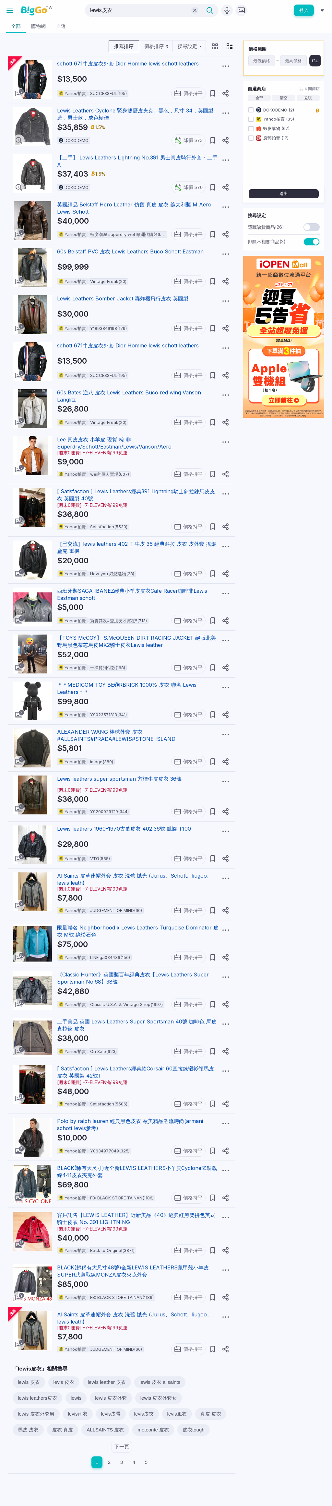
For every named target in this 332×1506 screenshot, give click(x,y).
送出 (283, 193)
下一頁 (121, 1446)
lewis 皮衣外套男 (36, 1414)
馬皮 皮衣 (28, 1429)
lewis (76, 1398)
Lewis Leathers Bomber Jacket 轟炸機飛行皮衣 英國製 (122, 298)
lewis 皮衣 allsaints (159, 1382)
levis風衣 (177, 1414)
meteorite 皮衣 (153, 1429)
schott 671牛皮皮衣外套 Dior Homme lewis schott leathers (128, 63)
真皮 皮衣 (210, 1414)
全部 (259, 98)
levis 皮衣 (63, 1382)
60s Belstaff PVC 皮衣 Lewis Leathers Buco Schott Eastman (130, 251)
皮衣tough (194, 1429)
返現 (308, 98)
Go (315, 60)
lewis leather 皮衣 (107, 1382)
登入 (304, 10)
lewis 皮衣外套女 (158, 1398)
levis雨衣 (78, 1414)
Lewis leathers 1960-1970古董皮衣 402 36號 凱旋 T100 (124, 828)
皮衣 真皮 (62, 1429)
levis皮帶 (111, 1414)
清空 (284, 98)
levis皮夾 (144, 1414)
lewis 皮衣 (29, 1382)
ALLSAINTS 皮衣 (105, 1429)
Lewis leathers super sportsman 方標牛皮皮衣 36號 (119, 779)
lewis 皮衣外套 (111, 1398)
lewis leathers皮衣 (37, 1398)
